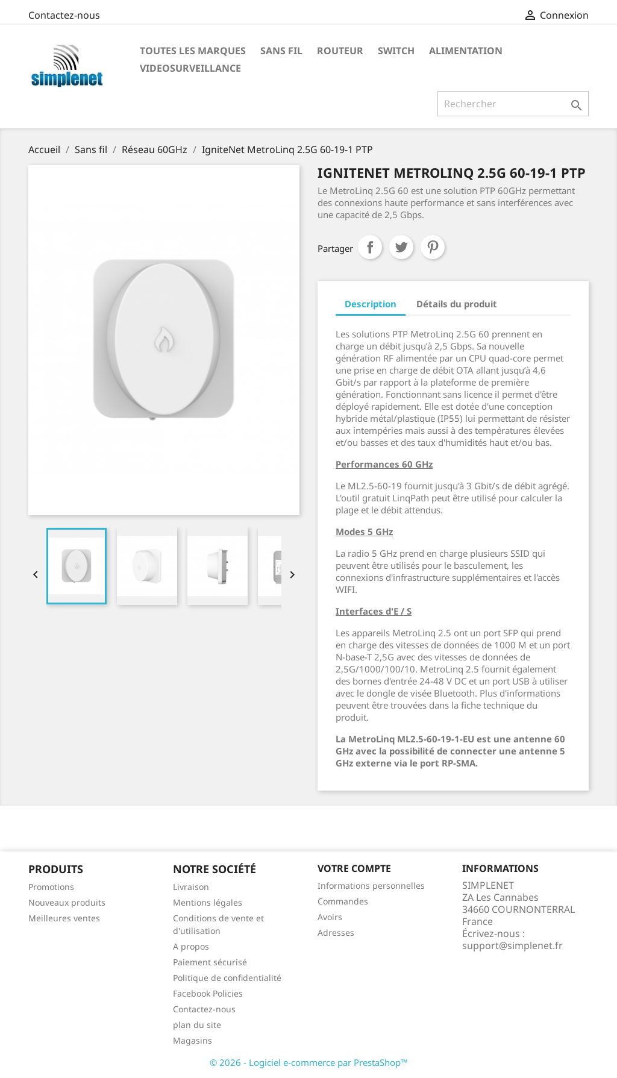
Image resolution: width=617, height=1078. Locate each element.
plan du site (197, 1024)
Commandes (343, 901)
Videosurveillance (190, 68)
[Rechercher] (513, 103)
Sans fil (281, 50)
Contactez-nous (64, 15)
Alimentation (466, 50)
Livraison (191, 886)
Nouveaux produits (66, 902)
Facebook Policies (208, 993)
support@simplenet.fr (512, 945)
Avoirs (330, 917)
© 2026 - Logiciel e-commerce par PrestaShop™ (309, 1062)
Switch (396, 50)
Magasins (192, 1040)
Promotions (51, 886)
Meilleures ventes (64, 918)
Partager (370, 247)
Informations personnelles (371, 885)
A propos (191, 946)
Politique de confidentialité (227, 977)
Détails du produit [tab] (456, 304)
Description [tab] (370, 304)
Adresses (336, 932)
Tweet (401, 247)
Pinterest (433, 247)
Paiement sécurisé (210, 962)
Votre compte (354, 868)
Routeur (340, 50)
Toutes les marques (193, 50)
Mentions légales (207, 902)
